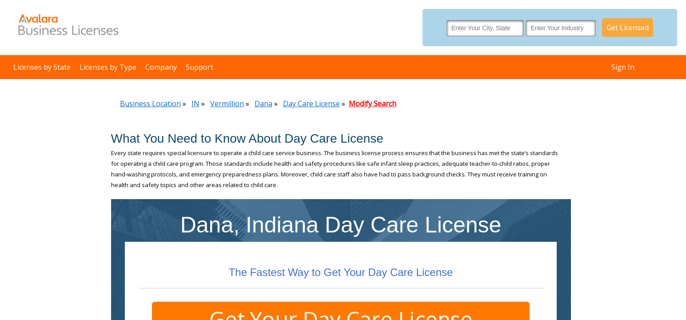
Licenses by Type (108, 67)
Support (199, 67)
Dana (263, 103)
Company (161, 67)
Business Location (150, 103)
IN (195, 103)
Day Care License (311, 103)
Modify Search (372, 103)
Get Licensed (627, 27)
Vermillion (227, 103)
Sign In (622, 67)
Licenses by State (42, 67)
